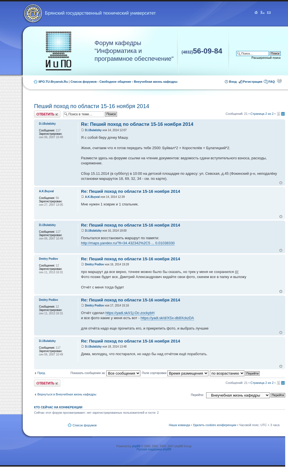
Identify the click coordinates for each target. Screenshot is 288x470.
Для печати (279, 80)
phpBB (136, 446)
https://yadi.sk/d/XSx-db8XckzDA (167, 318)
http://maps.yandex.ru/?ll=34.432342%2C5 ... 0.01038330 (128, 243)
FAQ (271, 81)
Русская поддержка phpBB (154, 449)
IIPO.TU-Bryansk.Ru (53, 81)
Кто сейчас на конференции (58, 407)
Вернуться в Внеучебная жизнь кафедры (66, 394)
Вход (233, 81)
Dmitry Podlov (94, 264)
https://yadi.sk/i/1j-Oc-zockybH (130, 313)
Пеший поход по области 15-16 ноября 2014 (91, 106)
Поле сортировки (175, 373)
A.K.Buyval (92, 196)
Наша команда (179, 425)
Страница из (261, 113)
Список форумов (84, 81)
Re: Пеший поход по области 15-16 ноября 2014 (137, 124)
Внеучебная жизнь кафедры (155, 81)
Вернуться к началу (280, 182)
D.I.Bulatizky (93, 130)
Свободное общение (115, 81)
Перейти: (197, 395)
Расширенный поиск (266, 57)
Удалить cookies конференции (215, 425)
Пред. (41, 373)
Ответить (47, 114)
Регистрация (252, 81)
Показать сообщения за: (106, 373)
